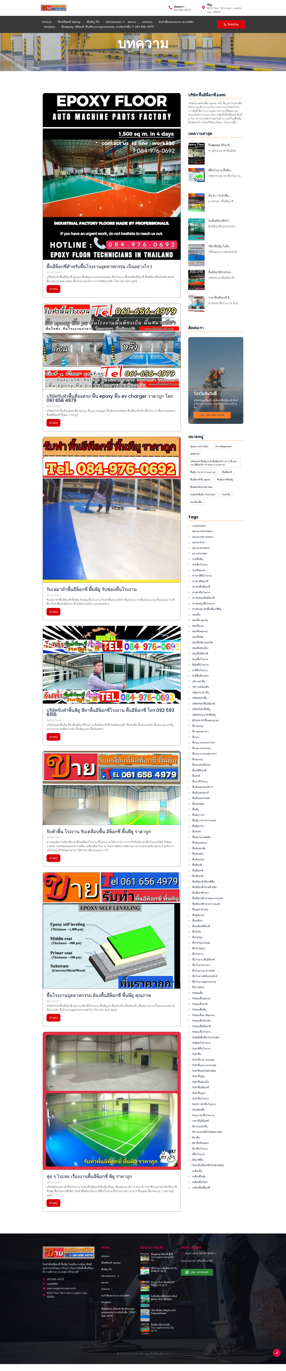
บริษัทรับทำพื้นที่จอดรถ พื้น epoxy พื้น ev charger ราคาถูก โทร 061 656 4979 (95, 398)
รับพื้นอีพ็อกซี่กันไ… (219, 221)
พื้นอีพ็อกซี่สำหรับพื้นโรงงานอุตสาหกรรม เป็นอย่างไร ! (84, 266)
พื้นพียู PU (93, 22)
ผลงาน (132, 22)
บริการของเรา (114, 22)
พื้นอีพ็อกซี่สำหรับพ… (220, 272)
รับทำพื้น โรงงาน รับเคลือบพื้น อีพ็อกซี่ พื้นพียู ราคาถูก (84, 831)
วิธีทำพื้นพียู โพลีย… (219, 246)
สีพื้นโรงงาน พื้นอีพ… (220, 170)
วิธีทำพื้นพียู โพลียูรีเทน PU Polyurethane (163, 1312)
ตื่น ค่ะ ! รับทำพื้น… (219, 196)
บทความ (147, 22)
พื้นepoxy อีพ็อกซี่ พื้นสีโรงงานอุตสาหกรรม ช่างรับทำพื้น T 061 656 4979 (107, 27)
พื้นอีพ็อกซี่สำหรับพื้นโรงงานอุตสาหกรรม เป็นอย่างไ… (162, 1327)
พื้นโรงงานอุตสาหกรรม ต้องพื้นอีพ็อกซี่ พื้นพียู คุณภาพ (84, 995)
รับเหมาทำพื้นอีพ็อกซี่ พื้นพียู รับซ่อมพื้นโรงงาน (77, 589)
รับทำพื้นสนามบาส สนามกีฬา (176, 22)
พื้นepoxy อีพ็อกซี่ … (220, 145)
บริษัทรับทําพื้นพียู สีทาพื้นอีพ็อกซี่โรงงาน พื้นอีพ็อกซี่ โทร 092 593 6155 (96, 712)
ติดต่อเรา (179, 6)
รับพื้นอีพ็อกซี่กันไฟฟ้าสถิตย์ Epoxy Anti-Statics (164, 1297)
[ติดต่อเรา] (170, 8)
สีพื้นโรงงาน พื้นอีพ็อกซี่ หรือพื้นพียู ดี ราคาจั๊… (164, 1270)
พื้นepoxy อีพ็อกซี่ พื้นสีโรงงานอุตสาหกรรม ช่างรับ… (162, 1257)
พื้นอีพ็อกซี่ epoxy (69, 22)
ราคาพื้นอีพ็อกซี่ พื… (219, 297)
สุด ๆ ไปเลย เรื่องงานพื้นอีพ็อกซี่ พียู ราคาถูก (74, 1176)
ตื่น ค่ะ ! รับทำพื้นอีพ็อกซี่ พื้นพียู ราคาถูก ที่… (162, 1284)
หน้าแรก (47, 22)
